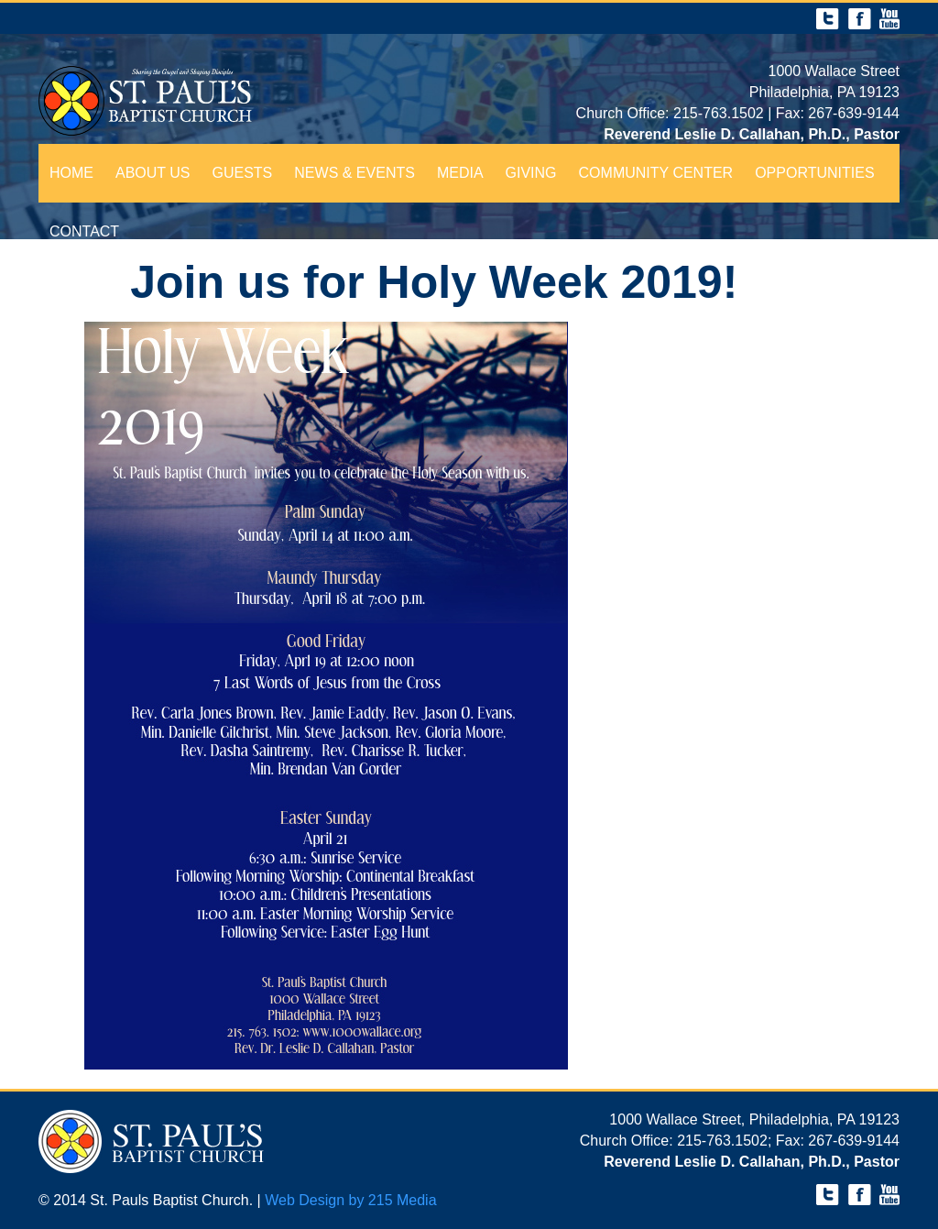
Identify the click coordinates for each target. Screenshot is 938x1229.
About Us (153, 173)
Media (460, 173)
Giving (531, 173)
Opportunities (814, 173)
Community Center (656, 173)
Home (71, 173)
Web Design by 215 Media (350, 1200)
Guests (243, 173)
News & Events (354, 173)
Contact (84, 231)
